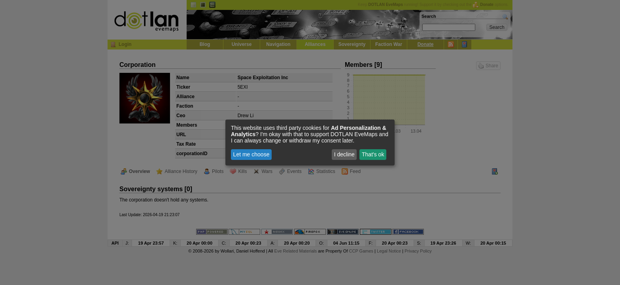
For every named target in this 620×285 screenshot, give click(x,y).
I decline (344, 154)
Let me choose (251, 154)
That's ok (373, 154)
